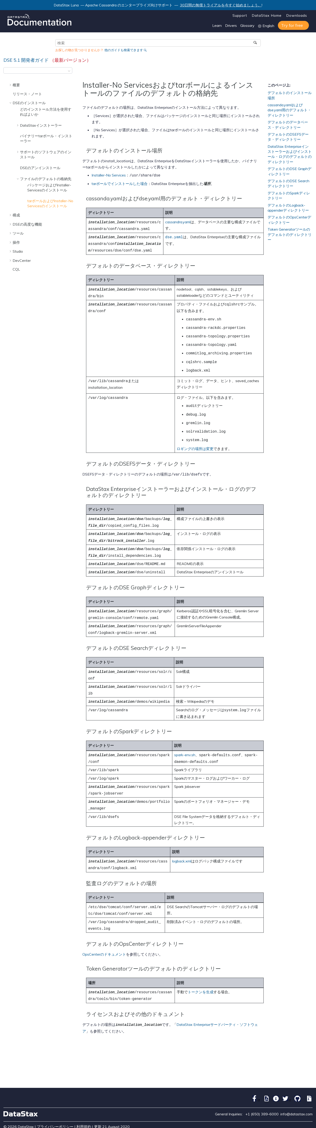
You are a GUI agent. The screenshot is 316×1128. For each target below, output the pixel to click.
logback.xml (181, 838)
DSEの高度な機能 (27, 224)
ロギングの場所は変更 (195, 438)
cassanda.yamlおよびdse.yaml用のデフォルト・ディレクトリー (289, 110)
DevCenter (22, 260)
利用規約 (83, 1099)
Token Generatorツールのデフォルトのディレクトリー (290, 234)
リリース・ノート (27, 94)
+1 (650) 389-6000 (262, 1087)
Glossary (247, 25)
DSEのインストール (29, 103)
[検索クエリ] (158, 43)
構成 (16, 215)
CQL (16, 269)
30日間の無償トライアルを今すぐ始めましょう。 (221, 5)
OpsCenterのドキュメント (104, 928)
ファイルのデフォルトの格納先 (45, 178)
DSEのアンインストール (40, 167)
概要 (16, 85)
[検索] (255, 43)
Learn (217, 25)
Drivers (231, 25)
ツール (18, 233)
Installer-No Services (109, 175)
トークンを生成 (200, 966)
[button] (11, 84)
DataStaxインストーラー (41, 125)
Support (239, 15)
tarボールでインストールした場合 (120, 183)
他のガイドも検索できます (123, 50)
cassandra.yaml (177, 221)
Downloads (296, 15)
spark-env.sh (184, 735)
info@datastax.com (296, 1087)
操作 (16, 242)
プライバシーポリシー (55, 1099)
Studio (18, 251)
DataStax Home (267, 15)
